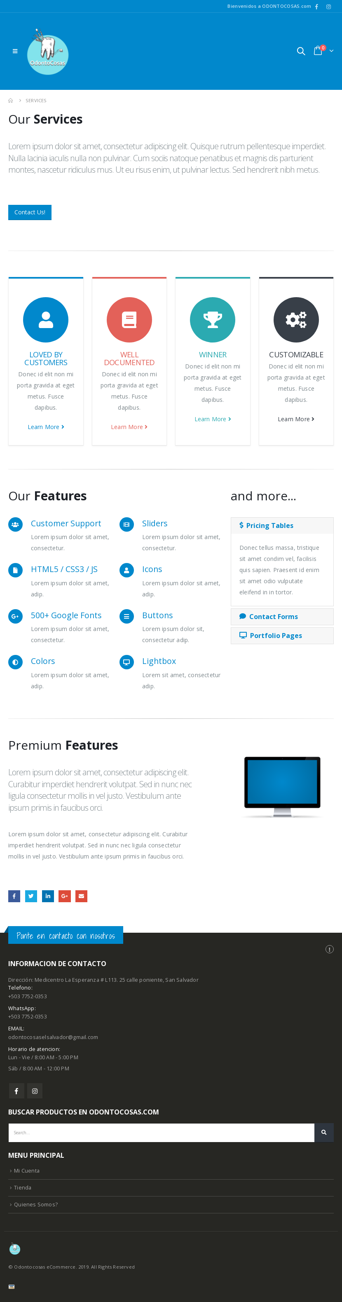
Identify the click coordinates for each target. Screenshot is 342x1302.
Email (81, 896)
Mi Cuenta (27, 1170)
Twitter (31, 896)
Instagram (34, 1090)
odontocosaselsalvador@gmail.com (53, 1037)
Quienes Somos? (36, 1204)
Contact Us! (29, 212)
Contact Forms (268, 616)
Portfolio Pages (270, 635)
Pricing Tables (266, 525)
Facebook (14, 896)
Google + (64, 896)
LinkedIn (48, 896)
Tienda (22, 1187)
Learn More (46, 427)
